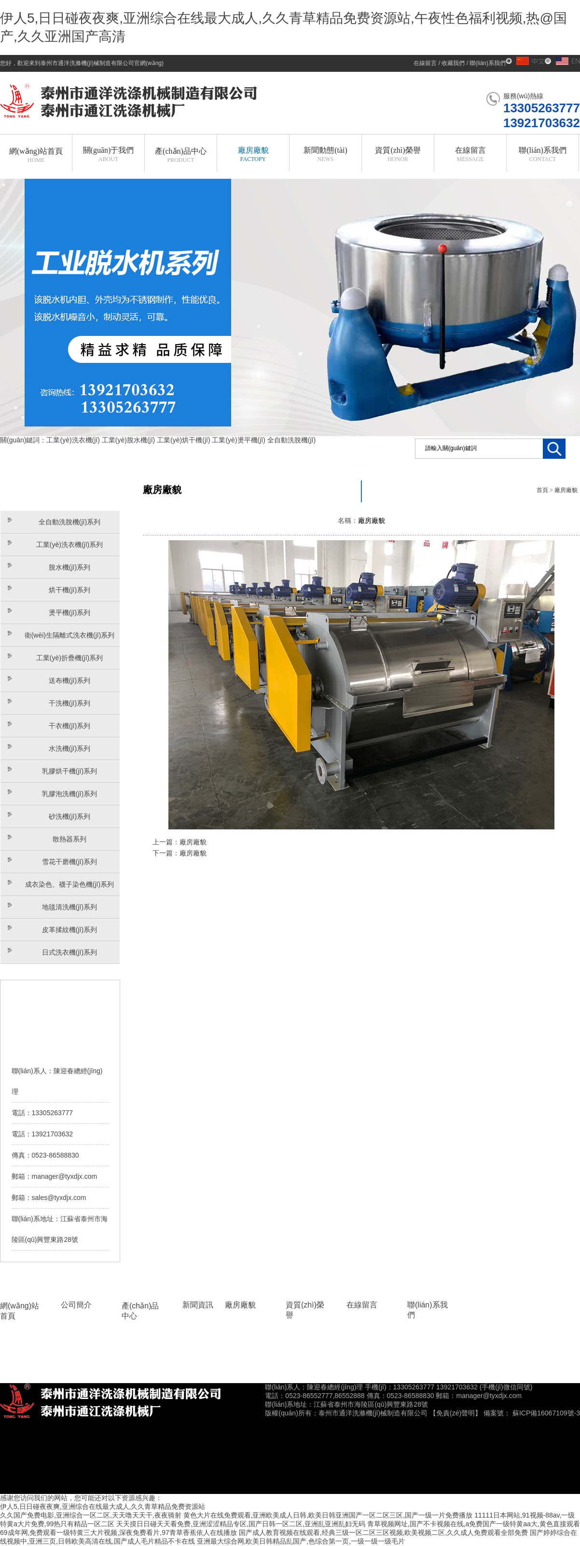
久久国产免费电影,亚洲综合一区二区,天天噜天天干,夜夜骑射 (90, 1515)
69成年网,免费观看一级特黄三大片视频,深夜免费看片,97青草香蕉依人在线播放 (118, 1532)
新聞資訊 (197, 1305)
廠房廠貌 (566, 490)
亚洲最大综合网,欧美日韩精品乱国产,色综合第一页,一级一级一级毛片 (301, 1541)
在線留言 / (428, 63)
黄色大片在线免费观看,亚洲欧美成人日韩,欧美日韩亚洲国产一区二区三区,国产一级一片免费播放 (328, 1515)
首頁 (542, 490)
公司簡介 (76, 1305)
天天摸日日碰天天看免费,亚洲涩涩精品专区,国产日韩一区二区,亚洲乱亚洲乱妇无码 (240, 1524)
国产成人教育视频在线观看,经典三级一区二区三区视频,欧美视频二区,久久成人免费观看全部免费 (383, 1532)
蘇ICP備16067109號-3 (546, 1413)
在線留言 (361, 1305)
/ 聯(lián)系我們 (485, 63)
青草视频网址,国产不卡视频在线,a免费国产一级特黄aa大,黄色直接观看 (473, 1524)
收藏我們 (453, 63)
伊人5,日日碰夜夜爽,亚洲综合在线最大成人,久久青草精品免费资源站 (102, 1506)
